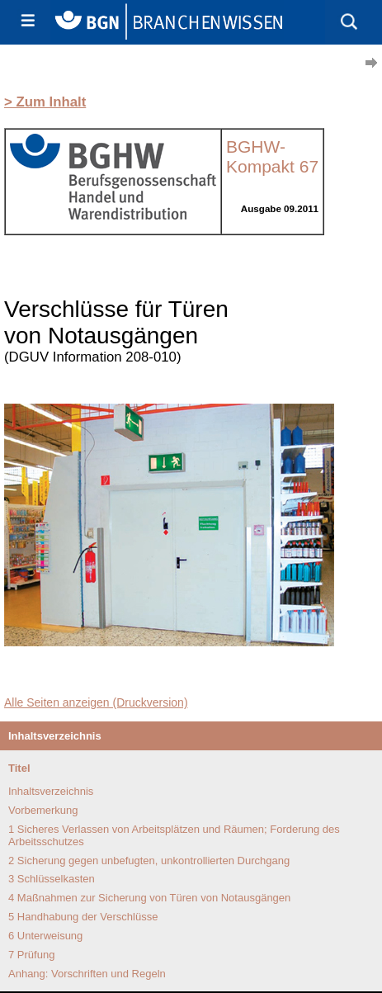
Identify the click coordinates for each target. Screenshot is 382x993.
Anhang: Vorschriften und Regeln (87, 973)
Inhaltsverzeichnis (50, 791)
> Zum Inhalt (45, 102)
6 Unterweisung (45, 935)
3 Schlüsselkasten (51, 878)
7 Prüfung (31, 954)
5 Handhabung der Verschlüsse (83, 916)
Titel (19, 768)
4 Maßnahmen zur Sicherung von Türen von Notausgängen (149, 897)
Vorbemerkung (43, 810)
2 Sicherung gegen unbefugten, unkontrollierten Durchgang (149, 860)
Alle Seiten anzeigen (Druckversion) (96, 702)
